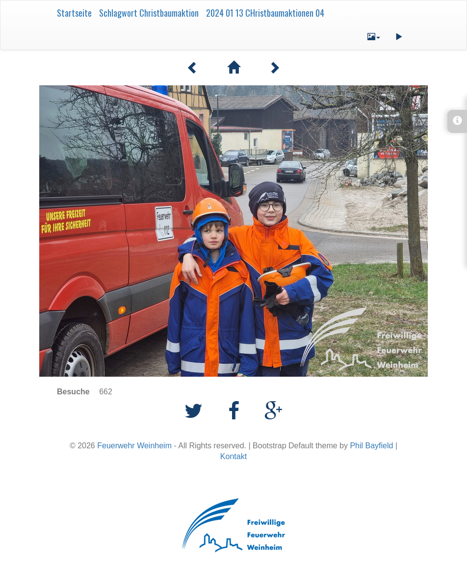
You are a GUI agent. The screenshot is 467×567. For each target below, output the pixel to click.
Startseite (74, 12)
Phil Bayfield (371, 445)
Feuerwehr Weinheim (134, 445)
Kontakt (233, 456)
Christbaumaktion (169, 12)
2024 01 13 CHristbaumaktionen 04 (265, 12)
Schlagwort (118, 12)
